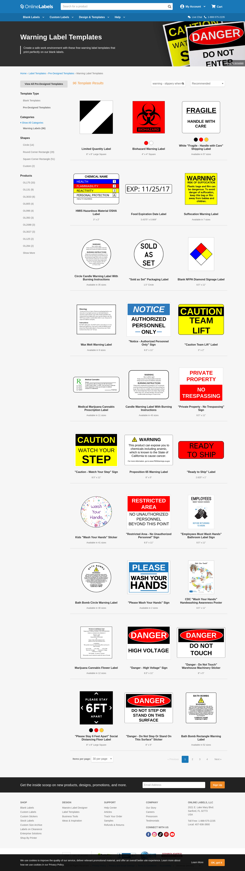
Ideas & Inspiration (72, 820)
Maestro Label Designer (74, 807)
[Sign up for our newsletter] (174, 785)
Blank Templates (31, 100)
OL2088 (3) (29, 224)
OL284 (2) (28, 246)
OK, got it (216, 862)
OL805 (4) (28, 203)
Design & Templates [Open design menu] (94, 17)
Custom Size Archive (31, 825)
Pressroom (152, 816)
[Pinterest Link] (166, 834)
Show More (29, 253)
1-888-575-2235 (214, 17)
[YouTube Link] (172, 834)
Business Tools (70, 816)
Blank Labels (27, 807)
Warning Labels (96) (34, 128)
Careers (150, 812)
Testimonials (152, 820)
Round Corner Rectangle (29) (38, 152)
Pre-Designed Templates (61, 73)
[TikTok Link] (161, 834)
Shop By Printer (28, 838)
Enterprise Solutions (31, 833)
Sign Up (217, 785)
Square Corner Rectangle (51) (39, 159)
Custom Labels (28, 812)
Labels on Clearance (31, 829)
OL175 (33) (29, 182)
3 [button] (200, 759)
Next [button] (217, 759)
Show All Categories (31, 122)
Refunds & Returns (114, 825)
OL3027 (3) (29, 231)
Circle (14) (28, 145)
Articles (108, 812)
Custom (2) (29, 166)
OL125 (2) (28, 239)
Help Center (110, 807)
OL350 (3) (28, 217)
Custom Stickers (29, 816)
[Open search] (170, 7)
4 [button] (207, 759)
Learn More (197, 862)
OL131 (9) (28, 189)
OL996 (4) (28, 210)
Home (23, 73)
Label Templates (37, 73)
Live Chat (195, 17)
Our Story (151, 807)
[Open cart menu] (217, 6)
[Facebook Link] (149, 834)
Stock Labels (27, 820)
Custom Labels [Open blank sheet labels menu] (62, 17)
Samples (108, 820)
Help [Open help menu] (120, 17)
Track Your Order (113, 816)
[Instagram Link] (155, 834)
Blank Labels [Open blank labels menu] (33, 17)
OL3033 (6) (29, 196)
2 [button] (192, 759)
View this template (234, 63)
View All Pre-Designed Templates (44, 84)
